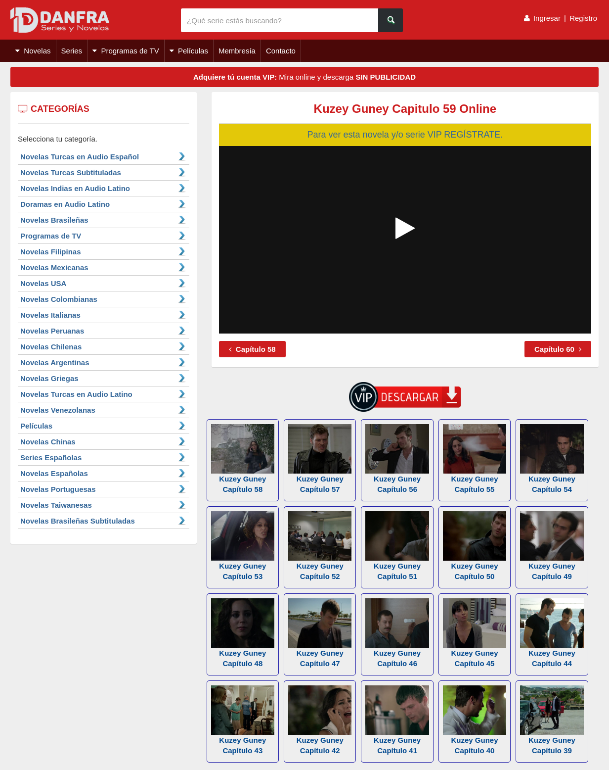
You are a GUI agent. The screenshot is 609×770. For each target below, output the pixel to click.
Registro (583, 18)
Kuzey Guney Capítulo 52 (319, 545)
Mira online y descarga (304, 77)
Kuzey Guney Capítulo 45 (474, 633)
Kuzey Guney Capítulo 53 (242, 545)
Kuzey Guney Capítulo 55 (474, 458)
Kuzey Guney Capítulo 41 (397, 720)
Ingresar (547, 18)
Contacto (281, 51)
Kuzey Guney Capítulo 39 (551, 720)
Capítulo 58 (252, 349)
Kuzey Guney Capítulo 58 (242, 458)
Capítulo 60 (557, 349)
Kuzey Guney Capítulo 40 (474, 720)
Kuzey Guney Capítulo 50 (474, 545)
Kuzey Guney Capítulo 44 (551, 633)
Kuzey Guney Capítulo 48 (242, 633)
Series (72, 51)
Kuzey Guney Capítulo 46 (397, 633)
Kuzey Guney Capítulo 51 (397, 545)
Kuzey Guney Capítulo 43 (242, 720)
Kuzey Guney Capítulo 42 (319, 720)
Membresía (237, 51)
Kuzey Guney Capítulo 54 (551, 458)
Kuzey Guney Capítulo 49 (551, 545)
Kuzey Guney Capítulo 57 (319, 458)
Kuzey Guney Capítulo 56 (397, 458)
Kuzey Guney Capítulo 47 (319, 633)
